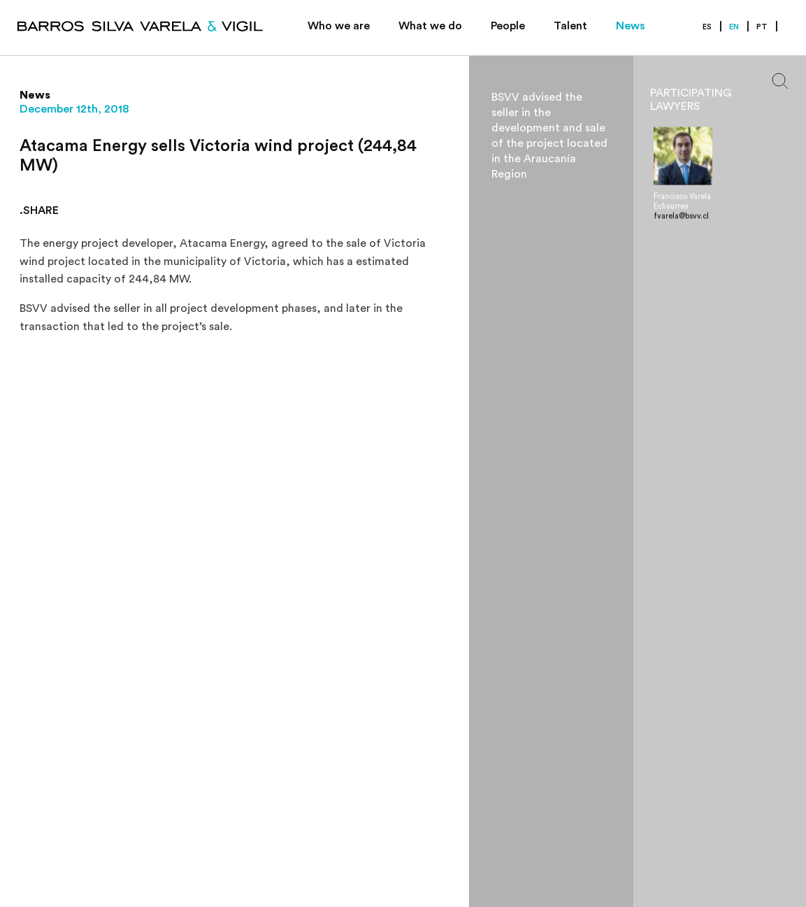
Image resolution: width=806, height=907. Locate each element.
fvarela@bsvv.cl (681, 216)
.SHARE (39, 210)
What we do (430, 25)
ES (707, 27)
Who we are (339, 25)
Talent (570, 25)
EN (734, 27)
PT (762, 27)
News (630, 25)
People (508, 25)
